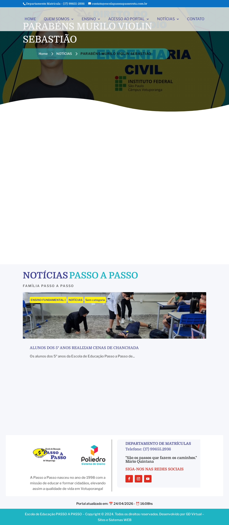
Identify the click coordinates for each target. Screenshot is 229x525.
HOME (30, 19)
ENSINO (89, 19)
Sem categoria (95, 300)
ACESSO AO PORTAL (126, 19)
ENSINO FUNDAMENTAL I (48, 300)
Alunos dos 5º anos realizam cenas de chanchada (84, 348)
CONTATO (195, 19)
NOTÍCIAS (166, 19)
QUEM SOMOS (56, 19)
